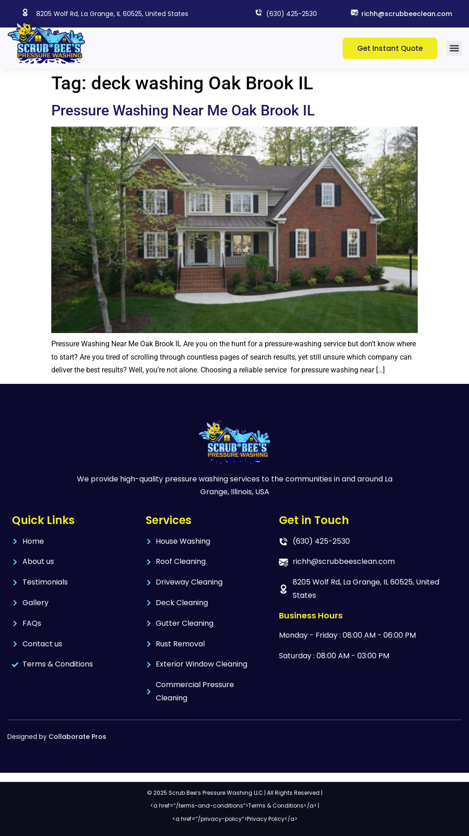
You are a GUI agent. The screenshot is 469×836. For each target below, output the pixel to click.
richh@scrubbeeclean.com (406, 13)
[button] (454, 48)
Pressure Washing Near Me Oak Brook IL (183, 110)
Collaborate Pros (77, 736)
